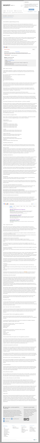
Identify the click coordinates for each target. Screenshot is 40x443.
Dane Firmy (7, 421)
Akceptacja (31, 9)
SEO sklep (25, 271)
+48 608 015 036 (7, 418)
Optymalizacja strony (11, 15)
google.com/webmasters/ (23, 40)
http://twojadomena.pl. (6, 85)
